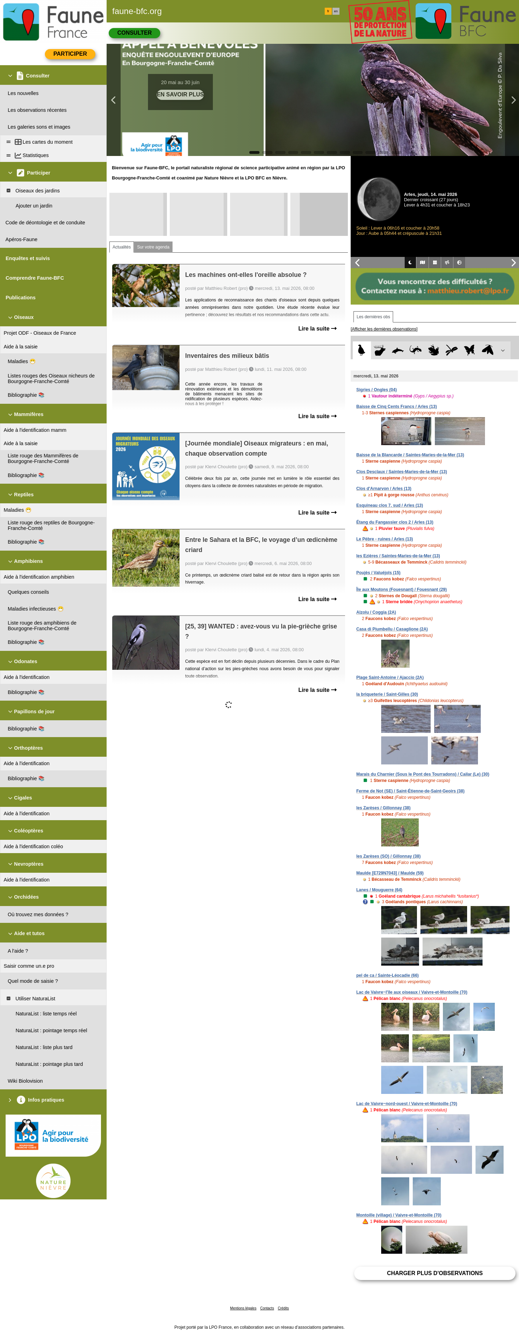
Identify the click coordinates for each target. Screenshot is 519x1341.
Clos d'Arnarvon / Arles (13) (383, 488)
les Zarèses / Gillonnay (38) (383, 807)
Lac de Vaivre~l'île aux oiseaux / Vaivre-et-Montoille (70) (411, 992)
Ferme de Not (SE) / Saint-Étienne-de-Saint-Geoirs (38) (410, 791)
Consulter (134, 33)
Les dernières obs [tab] (373, 316)
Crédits (283, 1308)
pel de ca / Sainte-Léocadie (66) (387, 975)
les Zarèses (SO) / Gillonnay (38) (388, 856)
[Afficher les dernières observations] (384, 329)
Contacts (267, 1308)
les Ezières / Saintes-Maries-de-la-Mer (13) (398, 555)
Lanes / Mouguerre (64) (379, 889)
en (336, 11)
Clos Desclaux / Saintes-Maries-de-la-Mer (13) (401, 471)
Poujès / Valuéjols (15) (378, 572)
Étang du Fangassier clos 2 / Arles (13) (394, 522)
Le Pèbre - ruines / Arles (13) (384, 539)
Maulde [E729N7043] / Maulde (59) (390, 873)
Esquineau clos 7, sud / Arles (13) (389, 505)
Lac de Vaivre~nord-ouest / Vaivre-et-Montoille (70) (406, 1103)
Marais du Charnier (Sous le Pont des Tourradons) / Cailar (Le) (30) (422, 774)
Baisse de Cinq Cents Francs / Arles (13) (396, 406)
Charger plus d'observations (435, 1273)
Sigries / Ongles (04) (376, 389)
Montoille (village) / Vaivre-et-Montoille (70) (399, 1215)
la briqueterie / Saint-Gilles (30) (387, 694)
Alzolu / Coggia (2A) (376, 612)
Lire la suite (317, 329)
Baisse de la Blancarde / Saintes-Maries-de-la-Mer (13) (410, 454)
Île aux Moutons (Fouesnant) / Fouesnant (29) (401, 589)
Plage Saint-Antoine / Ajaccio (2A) (390, 677)
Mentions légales (243, 1308)
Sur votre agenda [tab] (153, 247)
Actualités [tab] (122, 247)
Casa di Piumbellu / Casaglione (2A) (392, 629)
